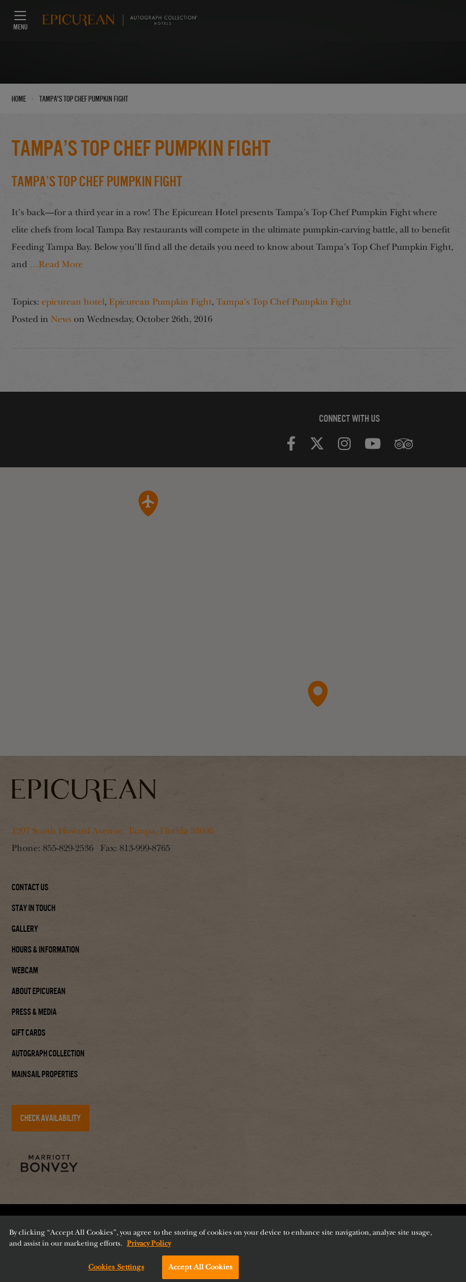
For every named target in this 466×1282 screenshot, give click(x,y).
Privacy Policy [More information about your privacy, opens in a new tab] (149, 1250)
